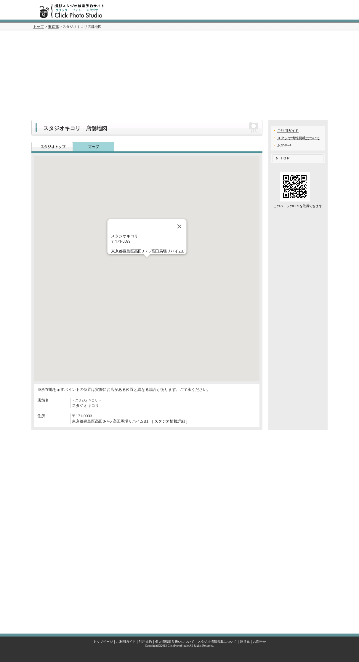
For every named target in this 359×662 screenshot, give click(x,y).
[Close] (179, 226)
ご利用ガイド (288, 131)
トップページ (103, 641)
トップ (38, 27)
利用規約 (145, 641)
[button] (147, 262)
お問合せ (284, 145)
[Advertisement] (179, 75)
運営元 (245, 641)
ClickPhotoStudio (178, 645)
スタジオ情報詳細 (169, 421)
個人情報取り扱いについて (174, 641)
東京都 (53, 27)
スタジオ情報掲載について (298, 138)
